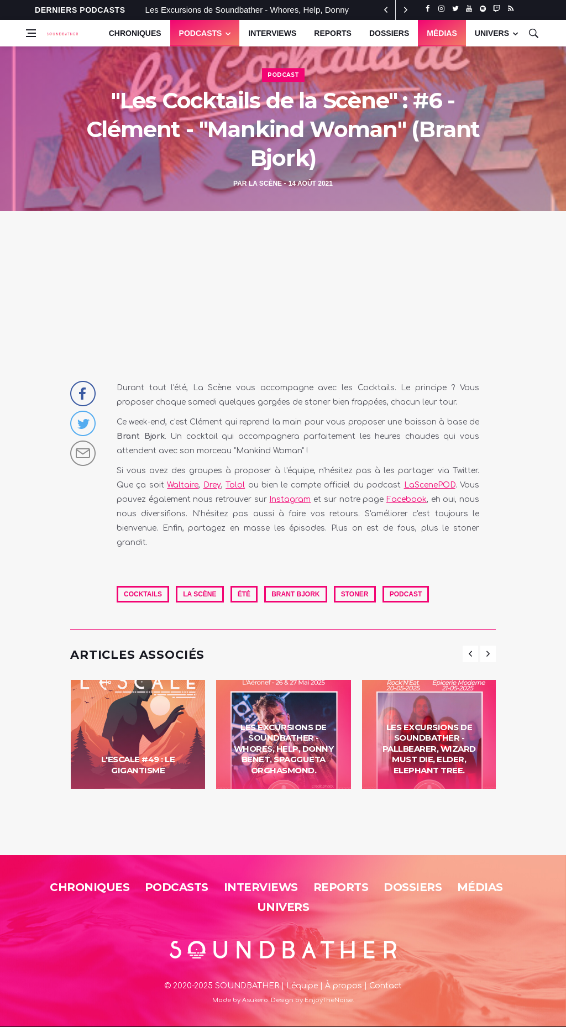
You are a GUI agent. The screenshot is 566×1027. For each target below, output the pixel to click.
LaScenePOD (429, 485)
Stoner (355, 594)
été (244, 594)
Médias (442, 33)
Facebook (406, 499)
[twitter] (455, 9)
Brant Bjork (295, 594)
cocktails (143, 594)
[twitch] (496, 9)
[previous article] (406, 10)
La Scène (265, 183)
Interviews (272, 33)
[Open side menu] (31, 33)
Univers (283, 907)
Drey (212, 485)
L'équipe (302, 986)
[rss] (510, 9)
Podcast (283, 74)
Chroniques (135, 33)
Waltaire (182, 485)
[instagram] (441, 9)
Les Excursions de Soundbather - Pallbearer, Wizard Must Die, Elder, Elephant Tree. (429, 749)
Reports (333, 33)
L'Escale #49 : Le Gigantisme (138, 765)
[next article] (386, 10)
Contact (385, 986)
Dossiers (389, 33)
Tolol (235, 485)
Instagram (290, 499)
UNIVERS (492, 33)
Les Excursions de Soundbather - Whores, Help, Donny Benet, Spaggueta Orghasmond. (284, 749)
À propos (343, 986)
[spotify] (482, 9)
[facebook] (427, 9)
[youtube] (469, 9)
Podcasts (200, 33)
